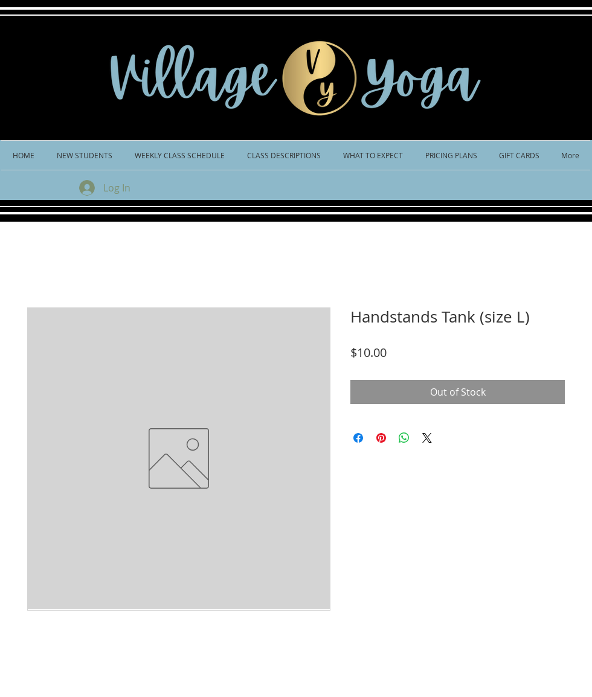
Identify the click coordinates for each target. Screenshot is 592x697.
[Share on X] (427, 438)
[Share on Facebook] (358, 438)
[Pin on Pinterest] (381, 438)
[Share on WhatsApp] (404, 438)
